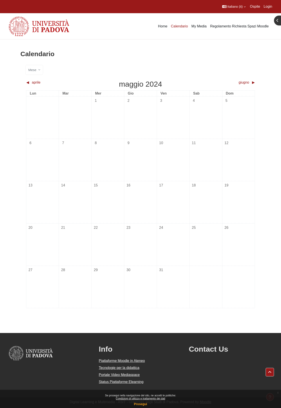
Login (268, 6)
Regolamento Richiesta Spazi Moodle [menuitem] (239, 26)
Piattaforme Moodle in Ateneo (122, 361)
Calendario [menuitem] (179, 26)
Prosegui (140, 404)
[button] (234, 6)
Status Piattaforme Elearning (121, 382)
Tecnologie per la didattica (119, 368)
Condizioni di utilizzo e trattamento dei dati (140, 398)
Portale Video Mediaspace (119, 375)
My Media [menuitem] (199, 26)
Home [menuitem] (163, 26)
